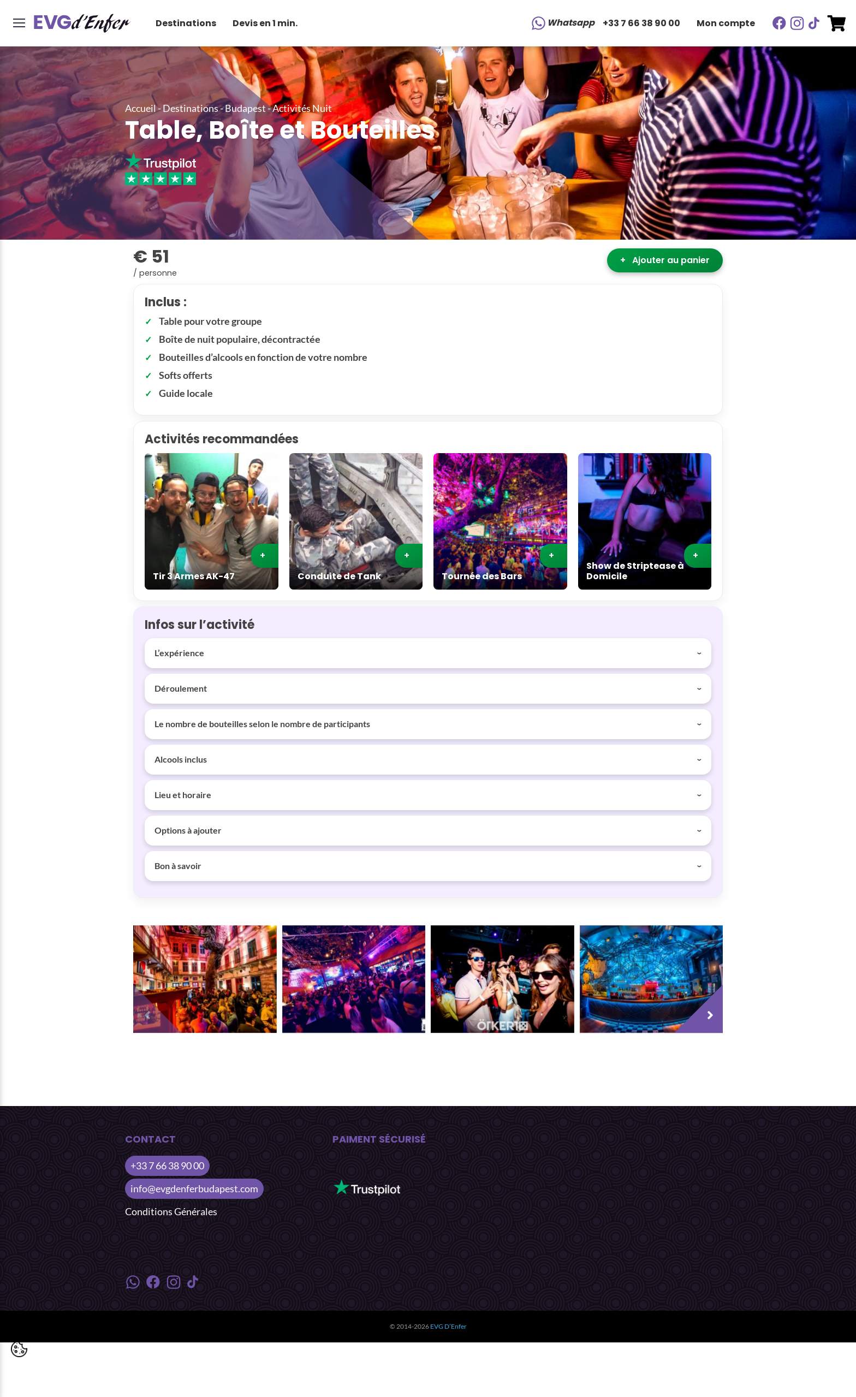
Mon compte (726, 23)
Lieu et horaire (182, 794)
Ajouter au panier (665, 260)
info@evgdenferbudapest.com (194, 1188)
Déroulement (180, 688)
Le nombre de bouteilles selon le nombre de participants (262, 723)
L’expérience (179, 652)
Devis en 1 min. (265, 23)
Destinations (186, 23)
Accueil (140, 108)
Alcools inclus (180, 759)
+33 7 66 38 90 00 (641, 23)
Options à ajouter (188, 830)
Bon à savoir (177, 865)
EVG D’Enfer (448, 1326)
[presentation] (160, 1005)
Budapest (245, 108)
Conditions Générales (171, 1211)
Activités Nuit (302, 108)
